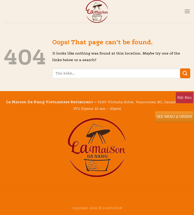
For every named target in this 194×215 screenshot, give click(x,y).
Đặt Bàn (184, 97)
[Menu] (187, 11)
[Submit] (185, 73)
